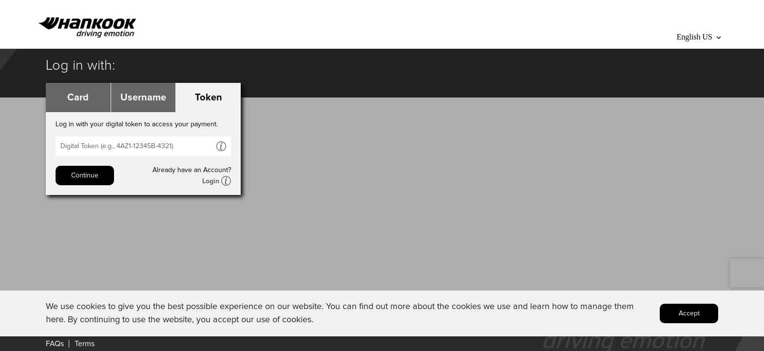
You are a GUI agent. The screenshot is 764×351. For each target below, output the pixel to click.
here (54, 319)
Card (78, 97)
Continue (84, 175)
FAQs (55, 344)
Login (210, 181)
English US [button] (699, 37)
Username (143, 97)
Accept (689, 313)
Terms (85, 344)
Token (208, 97)
